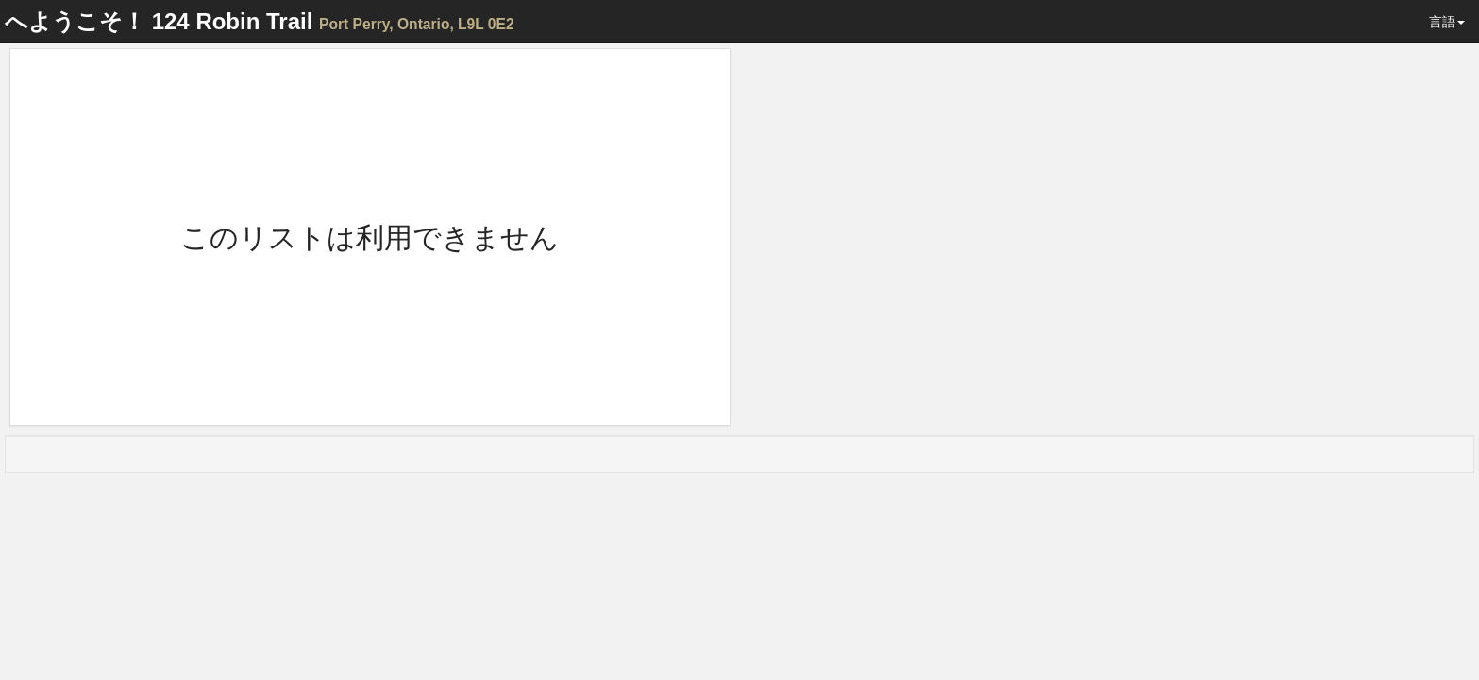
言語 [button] (1447, 21)
